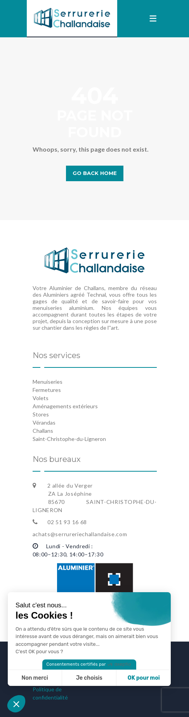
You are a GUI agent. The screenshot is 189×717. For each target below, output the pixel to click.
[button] (16, 703)
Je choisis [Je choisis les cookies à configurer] (89, 678)
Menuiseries (47, 381)
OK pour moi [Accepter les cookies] (144, 678)
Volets (41, 398)
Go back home (95, 173)
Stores (41, 414)
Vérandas (44, 422)
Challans (43, 430)
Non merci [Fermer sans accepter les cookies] (34, 678)
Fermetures (47, 389)
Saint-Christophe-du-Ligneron (69, 438)
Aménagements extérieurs (65, 406)
